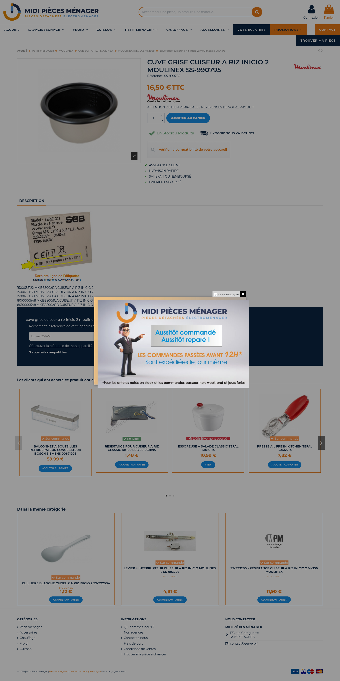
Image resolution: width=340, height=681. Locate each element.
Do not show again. (228, 294)
